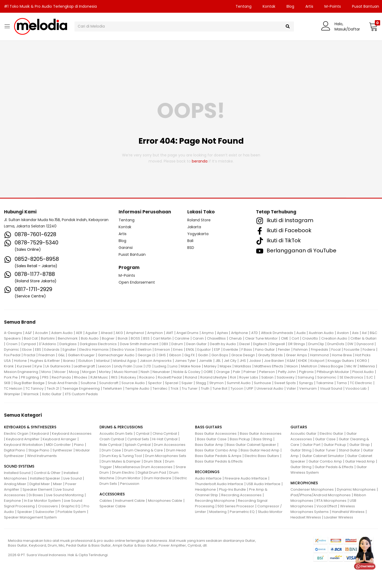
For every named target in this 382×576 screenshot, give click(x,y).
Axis (355, 332)
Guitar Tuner (325, 450)
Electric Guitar (331, 433)
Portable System (72, 511)
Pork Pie (11, 377)
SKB (7, 382)
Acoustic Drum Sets (116, 433)
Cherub (235, 338)
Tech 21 (53, 388)
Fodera (369, 349)
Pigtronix (306, 371)
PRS (45, 377)
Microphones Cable (165, 500)
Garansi (126, 247)
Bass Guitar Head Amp (260, 450)
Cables (105, 500)
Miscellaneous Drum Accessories (143, 466)
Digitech (260, 343)
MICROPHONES (304, 483)
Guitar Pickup (335, 444)
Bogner (108, 338)
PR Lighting (30, 377)
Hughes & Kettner (45, 360)
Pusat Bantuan (132, 254)
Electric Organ (16, 433)
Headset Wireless (305, 517)
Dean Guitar (196, 343)
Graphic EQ (70, 506)
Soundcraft (108, 382)
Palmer (250, 371)
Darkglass (68, 343)
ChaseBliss (216, 338)
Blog (290, 6)
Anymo (208, 332)
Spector (155, 382)
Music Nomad (125, 371)
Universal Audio (270, 388)
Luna (173, 366)
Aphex (222, 332)
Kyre (38, 366)
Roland (191, 377)
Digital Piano (14, 450)
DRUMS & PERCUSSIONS (121, 427)
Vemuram (308, 388)
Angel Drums (187, 332)
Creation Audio (334, 338)
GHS (162, 355)
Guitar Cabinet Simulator (323, 455)
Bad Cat (31, 338)
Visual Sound (331, 388)
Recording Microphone (215, 500)
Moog (74, 371)
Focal (336, 349)
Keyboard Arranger (59, 439)
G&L (61, 355)
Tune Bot (219, 388)
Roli (233, 377)
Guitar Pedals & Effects (334, 466)
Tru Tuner (190, 388)
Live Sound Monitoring (65, 495)
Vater (291, 388)
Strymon (216, 382)
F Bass (246, 349)
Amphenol (135, 332)
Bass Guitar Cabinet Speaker (251, 444)
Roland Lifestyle (213, 377)
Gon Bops (219, 355)
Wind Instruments (42, 455)
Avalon (343, 332)
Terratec (160, 388)
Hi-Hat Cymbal (164, 439)
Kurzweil (24, 366)
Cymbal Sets (138, 439)
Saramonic (326, 377)
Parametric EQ (242, 511)
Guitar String (300, 450)
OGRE (208, 371)
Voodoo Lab (356, 388)
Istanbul (103, 360)
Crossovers (48, 506)
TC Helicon (13, 388)
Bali (190, 240)
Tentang (243, 6)
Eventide (230, 349)
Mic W (351, 366)
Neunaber (161, 371)
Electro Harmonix (93, 349)
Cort (295, 338)
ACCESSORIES (112, 494)
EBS (38, 349)
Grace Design (243, 355)
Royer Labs (248, 377)
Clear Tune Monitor (261, 338)
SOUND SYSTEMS (19, 466)
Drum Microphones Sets (165, 455)
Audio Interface (208, 478)
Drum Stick (153, 461)
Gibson (175, 355)
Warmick (31, 394)
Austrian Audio (321, 332)
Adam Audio (62, 332)
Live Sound (72, 478)
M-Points (332, 6)
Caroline (182, 338)
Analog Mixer (15, 483)
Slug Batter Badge (29, 382)
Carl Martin (162, 338)
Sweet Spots (285, 382)
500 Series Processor (236, 506)
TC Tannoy (34, 388)
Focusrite (351, 349)
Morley (105, 371)
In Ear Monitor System (42, 500)
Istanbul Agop (125, 360)
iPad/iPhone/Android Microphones (320, 495)
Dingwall (277, 343)
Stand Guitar (349, 450)
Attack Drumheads (277, 332)
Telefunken (112, 388)
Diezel (244, 343)
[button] (373, 26)
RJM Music (99, 377)
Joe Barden (274, 360)
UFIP (249, 388)
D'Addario (47, 343)
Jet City (230, 360)
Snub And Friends (62, 382)
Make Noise (191, 366)
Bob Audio (90, 338)
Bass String (262, 439)
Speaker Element (37, 489)
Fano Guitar (265, 349)
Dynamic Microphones (356, 489)
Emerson (162, 349)
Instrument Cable (130, 500)
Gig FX (189, 355)
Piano (79, 444)
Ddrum (177, 343)
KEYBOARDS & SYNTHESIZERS (30, 427)
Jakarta (194, 227)
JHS (243, 360)
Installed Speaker (45, 478)
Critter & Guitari (363, 338)
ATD (254, 332)
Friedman (46, 355)
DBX (165, 343)
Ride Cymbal (110, 444)
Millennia (367, 366)
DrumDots (335, 343)
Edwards (51, 349)
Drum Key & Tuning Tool (122, 455)
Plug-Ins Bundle (232, 489)
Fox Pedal (12, 355)
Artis (309, 6)
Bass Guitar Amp (209, 444)
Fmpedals (319, 349)
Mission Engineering (21, 371)
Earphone (12, 500)
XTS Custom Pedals (81, 394)
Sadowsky (285, 377)
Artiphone (239, 332)
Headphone (205, 489)
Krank (9, 366)
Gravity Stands (270, 355)
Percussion (129, 483)
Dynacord (365, 343)
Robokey (128, 377)
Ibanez (69, 360)
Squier (187, 382)
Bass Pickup (240, 439)
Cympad (28, 343)
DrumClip (316, 343)
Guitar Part (311, 444)
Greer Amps (296, 355)
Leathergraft (84, 366)
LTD (148, 366)
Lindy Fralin (123, 366)
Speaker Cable (112, 506)
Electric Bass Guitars (262, 455)
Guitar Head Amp (360, 461)
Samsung (306, 377)
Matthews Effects (268, 366)
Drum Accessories (169, 444)
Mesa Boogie (331, 366)
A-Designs (13, 332)
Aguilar (91, 332)
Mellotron (309, 366)
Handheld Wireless (348, 511)
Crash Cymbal (111, 439)
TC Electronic (361, 382)
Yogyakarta (198, 233)
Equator (204, 349)
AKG (119, 332)
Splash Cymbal (138, 444)
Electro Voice (123, 349)
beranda (199, 161)
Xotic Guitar (52, 394)
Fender (284, 349)
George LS (146, 355)
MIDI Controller (58, 444)
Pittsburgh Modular (333, 371)
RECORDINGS (207, 471)
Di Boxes (36, 495)
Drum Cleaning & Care (143, 450)
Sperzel (171, 382)
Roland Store (199, 220)
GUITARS (298, 427)
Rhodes (80, 377)
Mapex (225, 366)
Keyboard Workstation (23, 444)
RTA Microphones (331, 500)
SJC (369, 377)
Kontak (269, 6)
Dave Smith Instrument (139, 343)
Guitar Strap (359, 444)
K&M (291, 360)
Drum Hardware (157, 478)
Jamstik (205, 360)
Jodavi (255, 360)
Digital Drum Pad (152, 472)
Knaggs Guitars (341, 360)
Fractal (29, 355)
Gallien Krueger (81, 355)
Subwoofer (44, 511)
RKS (114, 377)
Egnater (69, 349)
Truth (205, 388)
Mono (46, 371)
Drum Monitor (129, 478)
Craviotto (310, 338)
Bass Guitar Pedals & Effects (219, 461)
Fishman (300, 349)
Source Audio (133, 382)
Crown (12, 343)
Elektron (144, 349)
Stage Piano (38, 450)
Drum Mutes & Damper (121, 461)
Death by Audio (223, 343)
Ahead (106, 332)
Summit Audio (239, 382)
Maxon (292, 366)
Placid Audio (363, 371)
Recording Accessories (241, 495)
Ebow (27, 349)
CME (284, 338)
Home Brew (342, 355)
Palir (236, 371)
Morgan (89, 371)
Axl (364, 332)
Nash (145, 371)
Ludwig (160, 366)
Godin (203, 355)
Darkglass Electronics (98, 343)
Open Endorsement (137, 282)
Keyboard (40, 433)
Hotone (20, 360)
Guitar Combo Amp (325, 461)
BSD (190, 247)
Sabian (267, 377)
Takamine (324, 382)
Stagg (201, 382)
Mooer (60, 371)
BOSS (135, 338)
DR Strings (296, 343)
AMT (169, 332)
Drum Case (111, 450)
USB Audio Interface (263, 483)
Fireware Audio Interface (246, 478)
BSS (146, 338)
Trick (175, 388)
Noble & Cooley (186, 371)
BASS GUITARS (208, 427)
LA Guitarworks (58, 366)
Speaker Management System (30, 517)
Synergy (306, 382)
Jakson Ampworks (156, 360)
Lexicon (104, 366)
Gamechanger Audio (116, 355)
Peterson (267, 371)
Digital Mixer (39, 483)
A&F (28, 332)
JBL (218, 360)
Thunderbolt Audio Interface (219, 483)
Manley (210, 366)
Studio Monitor (270, 511)
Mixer (57, 483)
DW (350, 343)
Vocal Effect (326, 506)
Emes (178, 349)
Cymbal (142, 433)
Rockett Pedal (170, 377)
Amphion (155, 332)
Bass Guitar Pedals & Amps (218, 455)
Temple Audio (137, 388)
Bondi (123, 338)
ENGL (190, 349)
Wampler (12, 394)
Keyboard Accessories (72, 433)
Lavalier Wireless (338, 517)
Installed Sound (17, 472)
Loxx (139, 366)
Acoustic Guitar (303, 433)
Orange (223, 371)
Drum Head (176, 450)
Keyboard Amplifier (23, 439)
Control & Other (47, 472)
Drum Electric (123, 472)
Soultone (88, 382)
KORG (362, 360)
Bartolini (48, 338)
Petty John (287, 371)
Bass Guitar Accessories (216, 433)
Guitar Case (325, 439)
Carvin (198, 338)
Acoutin (41, 332)
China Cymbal (165, 433)
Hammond (319, 355)
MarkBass (243, 366)
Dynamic (11, 349)
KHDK (302, 360)
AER (79, 332)
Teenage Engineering (81, 388)
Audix (301, 332)
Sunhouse (262, 382)
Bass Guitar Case (212, 439)
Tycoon (237, 388)
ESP (217, 349)
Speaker (24, 511)
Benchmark (68, 338)
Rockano (147, 377)
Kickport (317, 360)
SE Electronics (351, 377)
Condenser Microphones (312, 489)
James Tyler (185, 360)
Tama (342, 382)
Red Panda (61, 377)
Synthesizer (62, 450)
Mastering (218, 511)
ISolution (85, 360)
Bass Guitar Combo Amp (216, 450)
